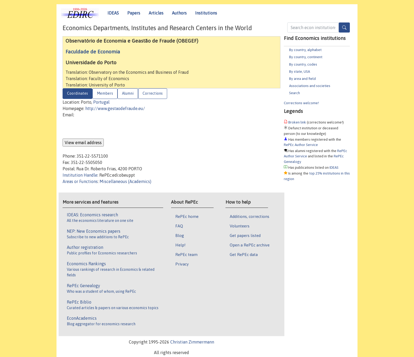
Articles (156, 13)
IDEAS (113, 13)
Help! (180, 244)
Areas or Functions (80, 181)
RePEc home (187, 216)
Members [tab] (105, 93)
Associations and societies (309, 86)
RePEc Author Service (301, 145)
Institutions (206, 13)
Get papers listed (245, 235)
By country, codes (303, 64)
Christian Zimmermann (192, 342)
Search (294, 93)
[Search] (344, 27)
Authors (179, 13)
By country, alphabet (305, 50)
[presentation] (103, 128)
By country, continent (305, 57)
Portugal (101, 102)
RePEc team (186, 254)
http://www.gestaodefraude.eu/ (115, 108)
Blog (179, 235)
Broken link (297, 122)
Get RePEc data (244, 254)
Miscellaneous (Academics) (125, 181)
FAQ (179, 225)
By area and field (302, 78)
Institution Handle (80, 175)
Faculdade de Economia (92, 51)
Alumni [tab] (128, 93)
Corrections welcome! (301, 103)
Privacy (182, 264)
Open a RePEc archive (250, 244)
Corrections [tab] (153, 93)
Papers (133, 13)
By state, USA (299, 71)
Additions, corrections (249, 216)
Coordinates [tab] (77, 93)
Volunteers (240, 225)
